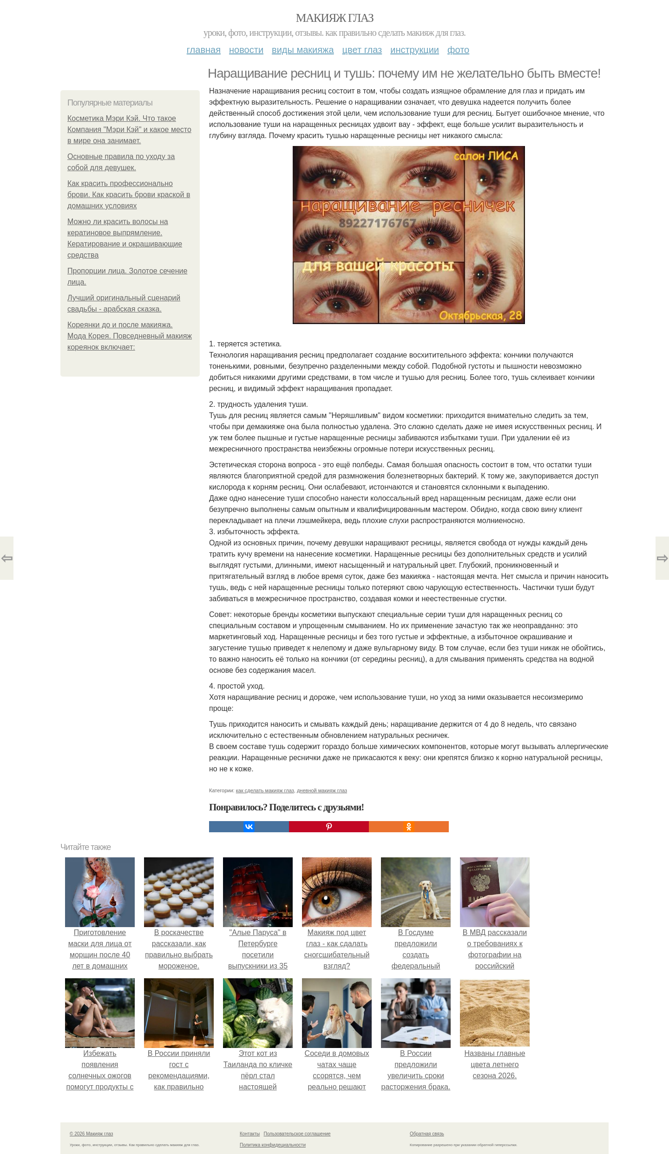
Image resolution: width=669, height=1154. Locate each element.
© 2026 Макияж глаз (91, 1133)
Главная (204, 50)
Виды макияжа (303, 50)
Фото (458, 50)
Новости (246, 50)
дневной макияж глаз (322, 790)
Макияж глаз (335, 18)
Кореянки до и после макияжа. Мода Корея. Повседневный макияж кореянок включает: (129, 336)
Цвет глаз (362, 50)
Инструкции (414, 50)
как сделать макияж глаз (265, 790)
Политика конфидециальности (273, 1144)
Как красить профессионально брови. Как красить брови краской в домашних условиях (128, 194)
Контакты (250, 1133)
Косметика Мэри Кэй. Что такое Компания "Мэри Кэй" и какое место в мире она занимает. (129, 129)
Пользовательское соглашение (297, 1133)
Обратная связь (427, 1133)
